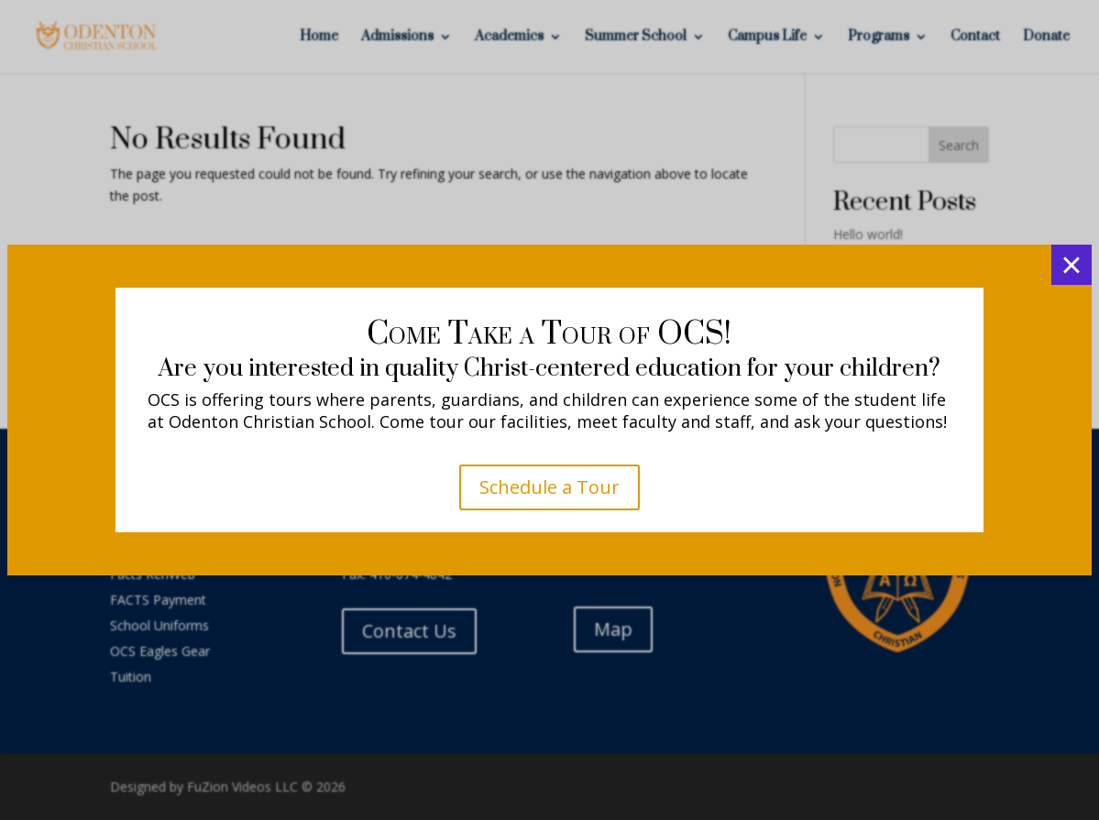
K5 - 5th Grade (549, 575)
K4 (549, 505)
